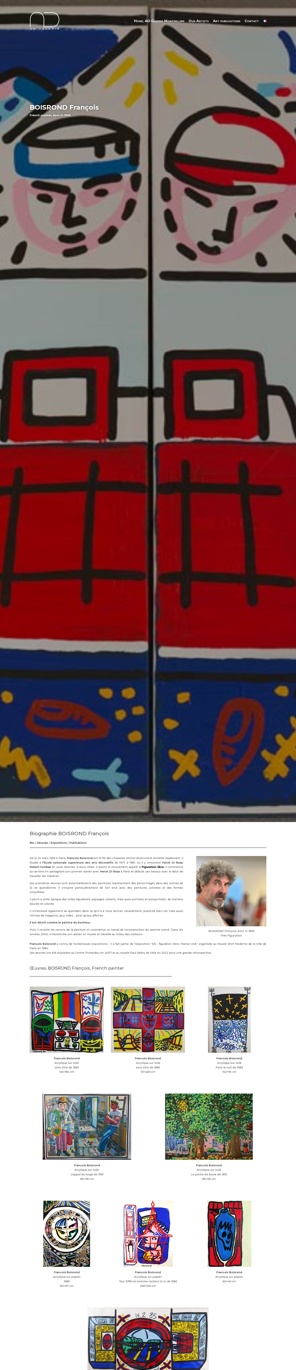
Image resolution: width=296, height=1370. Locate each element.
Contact (252, 21)
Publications (77, 842)
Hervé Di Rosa (172, 862)
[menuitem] (264, 21)
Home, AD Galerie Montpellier (159, 21)
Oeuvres (42, 842)
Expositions (59, 842)
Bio (32, 842)
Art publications (226, 21)
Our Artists (199, 21)
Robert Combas (40, 867)
